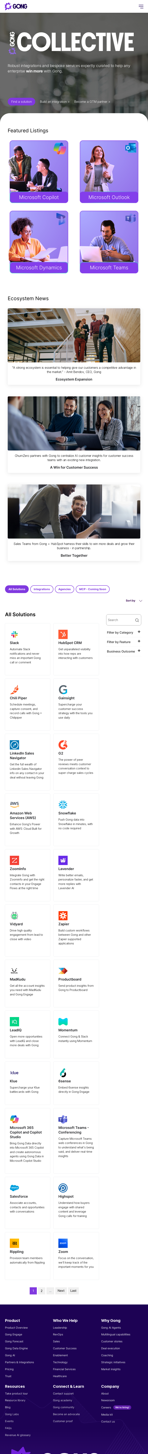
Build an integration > (55, 102)
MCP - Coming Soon (92, 589)
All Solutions (16, 589)
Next (61, 1291)
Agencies (64, 589)
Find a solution (21, 102)
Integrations (42, 589)
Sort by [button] (134, 601)
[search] (123, 619)
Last (73, 1291)
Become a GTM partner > (92, 102)
